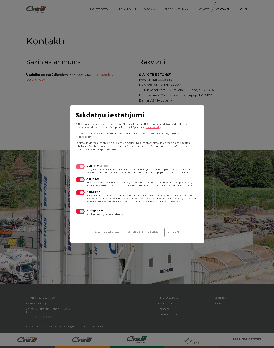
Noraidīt (173, 232)
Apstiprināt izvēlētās (143, 232)
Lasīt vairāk (153, 127)
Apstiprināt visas (107, 232)
